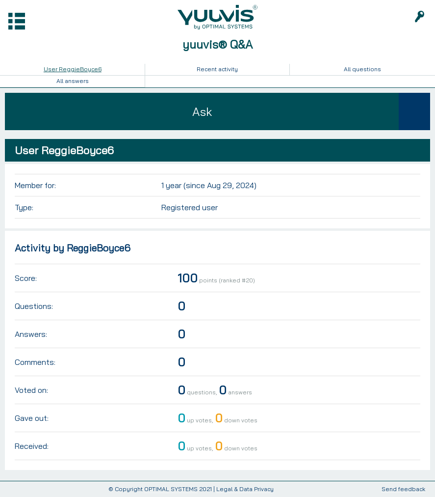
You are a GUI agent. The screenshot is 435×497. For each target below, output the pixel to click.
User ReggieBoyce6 (73, 69)
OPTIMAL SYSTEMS (171, 489)
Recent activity (217, 69)
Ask (202, 111)
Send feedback (403, 489)
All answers (72, 80)
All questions (362, 69)
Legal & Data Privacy (245, 489)
